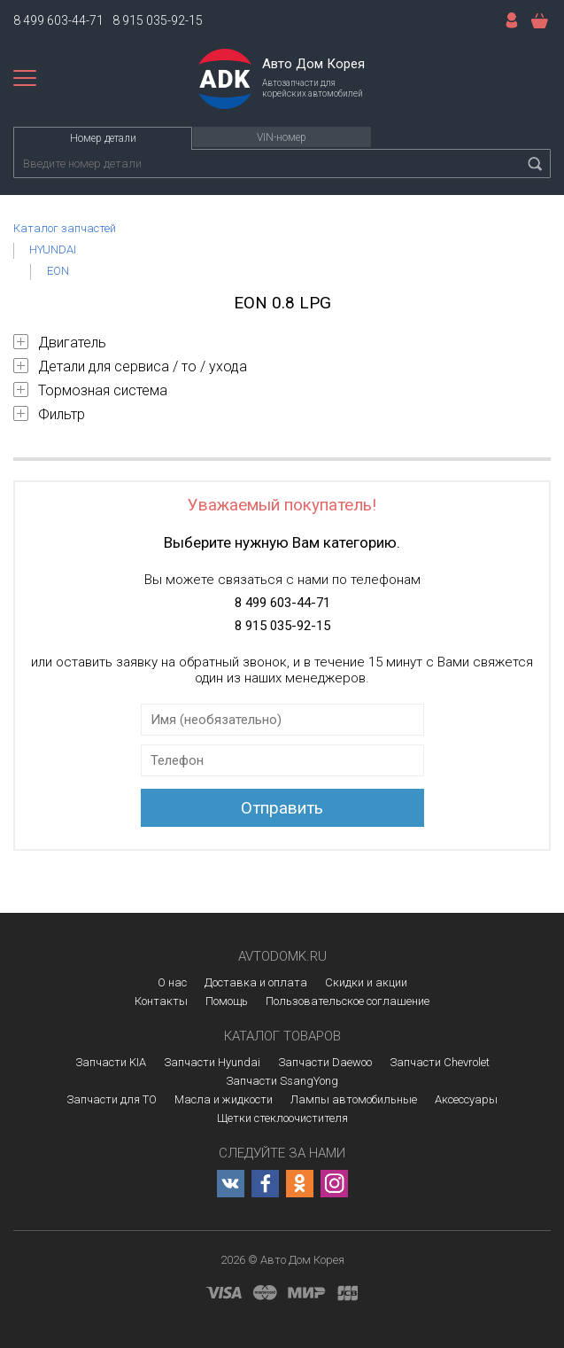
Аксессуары (466, 1099)
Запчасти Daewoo (325, 1062)
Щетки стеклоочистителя (282, 1118)
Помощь (226, 1001)
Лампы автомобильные (353, 1099)
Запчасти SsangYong (282, 1080)
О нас (172, 982)
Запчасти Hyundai (212, 1062)
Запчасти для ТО (111, 1099)
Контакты (161, 1001)
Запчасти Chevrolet (440, 1062)
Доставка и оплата (256, 982)
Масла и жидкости (223, 1099)
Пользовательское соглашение (347, 1001)
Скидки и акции (366, 982)
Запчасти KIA (110, 1062)
